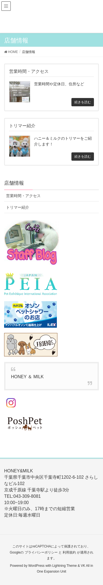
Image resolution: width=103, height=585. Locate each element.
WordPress (36, 566)
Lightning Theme (64, 566)
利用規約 (69, 552)
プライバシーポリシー (41, 552)
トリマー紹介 (17, 207)
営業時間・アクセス (23, 196)
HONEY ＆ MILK (27, 376)
